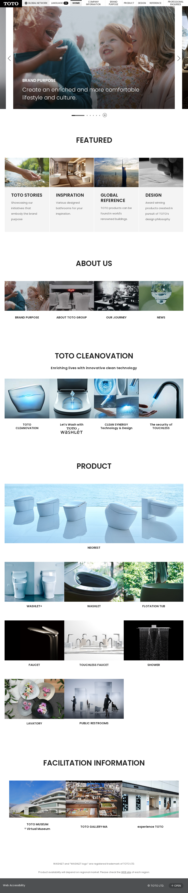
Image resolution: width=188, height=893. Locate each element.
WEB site (126, 872)
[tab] (78, 115)
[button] (113, 3)
